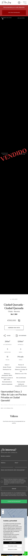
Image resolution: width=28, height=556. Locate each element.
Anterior (4, 153)
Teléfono (3, 463)
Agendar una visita (14, 327)
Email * (16, 463)
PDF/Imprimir (21, 336)
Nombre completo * (6, 456)
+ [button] (2, 510)
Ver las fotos (21, 18)
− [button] (2, 513)
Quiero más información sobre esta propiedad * (13, 470)
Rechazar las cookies (12, 549)
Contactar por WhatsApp (14, 501)
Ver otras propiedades (14, 12)
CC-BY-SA (25, 537)
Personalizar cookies (12, 546)
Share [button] (7, 336)
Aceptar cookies (12, 542)
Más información (7, 408)
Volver (14, 299)
